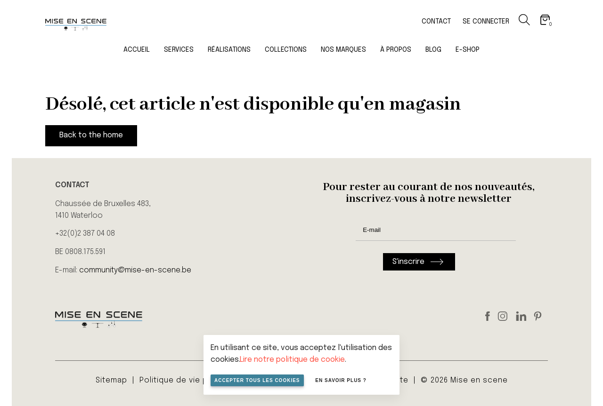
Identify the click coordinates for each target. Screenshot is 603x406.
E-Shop (468, 50)
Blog (433, 50)
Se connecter (486, 21)
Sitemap (111, 380)
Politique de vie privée (183, 380)
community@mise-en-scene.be (135, 270)
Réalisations (229, 50)
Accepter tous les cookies (257, 380)
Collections (286, 50)
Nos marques (343, 50)
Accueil (136, 50)
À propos (395, 50)
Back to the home (91, 135)
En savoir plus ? (341, 380)
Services (179, 50)
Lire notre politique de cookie (292, 360)
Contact (436, 21)
